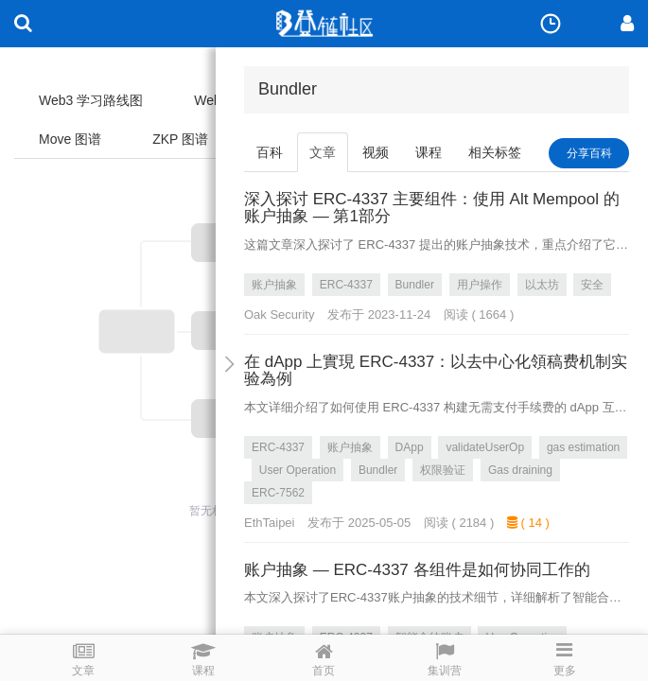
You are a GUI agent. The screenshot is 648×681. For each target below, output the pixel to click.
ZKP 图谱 (180, 139)
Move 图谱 (70, 139)
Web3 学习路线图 (91, 100)
